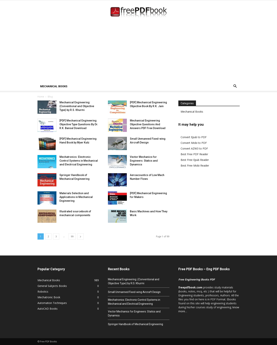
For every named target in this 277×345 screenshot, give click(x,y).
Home (40, 96)
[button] (235, 86)
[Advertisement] (138, 53)
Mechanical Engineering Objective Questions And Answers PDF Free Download (147, 124)
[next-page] (80, 236)
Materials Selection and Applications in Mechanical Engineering (76, 197)
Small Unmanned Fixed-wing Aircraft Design (134, 292)
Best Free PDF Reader (194, 154)
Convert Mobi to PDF (194, 143)
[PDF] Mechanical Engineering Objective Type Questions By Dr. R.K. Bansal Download (78, 124)
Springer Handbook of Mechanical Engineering (135, 324)
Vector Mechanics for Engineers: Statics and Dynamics (144, 160)
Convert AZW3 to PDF (194, 148)
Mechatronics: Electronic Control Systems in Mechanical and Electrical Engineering (78, 160)
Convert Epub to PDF (194, 137)
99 (72, 236)
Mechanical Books (53, 86)
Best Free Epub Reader (195, 160)
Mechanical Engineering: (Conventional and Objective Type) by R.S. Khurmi (76, 106)
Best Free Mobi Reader (195, 165)
